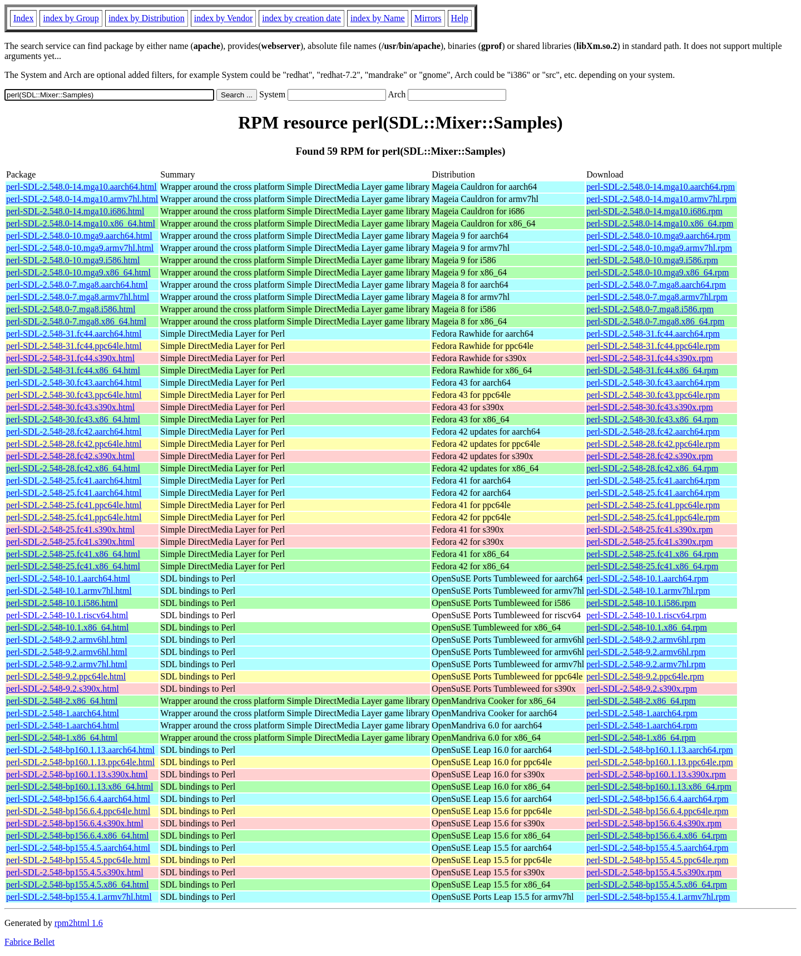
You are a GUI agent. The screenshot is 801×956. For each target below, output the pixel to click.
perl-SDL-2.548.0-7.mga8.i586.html (70, 309)
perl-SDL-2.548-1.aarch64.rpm (642, 713)
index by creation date (301, 18)
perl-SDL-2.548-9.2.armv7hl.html (66, 664)
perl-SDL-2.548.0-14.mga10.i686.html (75, 211)
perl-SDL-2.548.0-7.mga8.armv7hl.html (77, 297)
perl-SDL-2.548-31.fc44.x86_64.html (73, 370)
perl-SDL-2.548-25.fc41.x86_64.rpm (652, 554)
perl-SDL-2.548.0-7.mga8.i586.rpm (650, 309)
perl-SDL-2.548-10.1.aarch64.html (68, 578)
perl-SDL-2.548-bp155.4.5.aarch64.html (78, 847)
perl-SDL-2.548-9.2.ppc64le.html (66, 676)
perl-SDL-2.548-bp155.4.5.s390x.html (75, 872)
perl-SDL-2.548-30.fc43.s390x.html (70, 407)
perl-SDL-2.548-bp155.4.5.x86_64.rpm (656, 884)
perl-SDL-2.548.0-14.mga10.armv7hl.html (82, 199)
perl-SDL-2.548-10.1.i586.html (62, 603)
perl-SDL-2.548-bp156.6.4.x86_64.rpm (656, 835)
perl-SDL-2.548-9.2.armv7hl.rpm (645, 664)
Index (23, 18)
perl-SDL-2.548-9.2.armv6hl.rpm (645, 639)
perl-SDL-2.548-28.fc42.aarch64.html (73, 431)
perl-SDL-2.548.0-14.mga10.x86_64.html (80, 223)
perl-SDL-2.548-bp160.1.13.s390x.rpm (656, 774)
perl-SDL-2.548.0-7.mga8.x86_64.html (76, 321)
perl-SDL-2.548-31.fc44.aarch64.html (73, 333)
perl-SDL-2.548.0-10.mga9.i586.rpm (652, 260)
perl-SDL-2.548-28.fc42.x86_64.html (73, 468)
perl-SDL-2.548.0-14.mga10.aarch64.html (81, 186)
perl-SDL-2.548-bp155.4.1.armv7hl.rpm (658, 896)
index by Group (70, 18)
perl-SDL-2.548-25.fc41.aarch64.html (73, 480)
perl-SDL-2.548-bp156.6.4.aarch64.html (78, 799)
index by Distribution (146, 18)
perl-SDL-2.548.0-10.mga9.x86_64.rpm (657, 272)
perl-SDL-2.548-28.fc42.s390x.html (70, 456)
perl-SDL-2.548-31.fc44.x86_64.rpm (652, 370)
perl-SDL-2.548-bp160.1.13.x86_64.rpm (658, 786)
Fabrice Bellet (29, 942)
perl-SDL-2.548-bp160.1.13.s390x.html (77, 774)
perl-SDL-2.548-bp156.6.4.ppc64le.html (78, 811)
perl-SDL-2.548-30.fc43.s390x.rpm (649, 407)
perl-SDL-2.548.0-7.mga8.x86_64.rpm (655, 321)
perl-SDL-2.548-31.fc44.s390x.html (70, 358)
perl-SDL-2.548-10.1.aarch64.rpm (647, 578)
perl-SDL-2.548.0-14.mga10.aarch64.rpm (660, 186)
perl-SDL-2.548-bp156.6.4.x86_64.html (77, 835)
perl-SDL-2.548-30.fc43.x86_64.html (73, 419)
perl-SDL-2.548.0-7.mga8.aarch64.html (77, 284)
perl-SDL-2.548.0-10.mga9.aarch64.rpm (658, 235)
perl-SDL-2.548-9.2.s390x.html (62, 688)
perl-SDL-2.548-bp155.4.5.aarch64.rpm (657, 847)
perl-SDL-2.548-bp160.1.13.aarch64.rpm (659, 750)
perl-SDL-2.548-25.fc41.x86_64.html (73, 554)
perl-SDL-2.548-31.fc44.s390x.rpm (649, 358)
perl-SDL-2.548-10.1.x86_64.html (67, 627)
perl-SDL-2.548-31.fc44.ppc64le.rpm (653, 346)
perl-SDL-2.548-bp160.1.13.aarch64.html (80, 750)
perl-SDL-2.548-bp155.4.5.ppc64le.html (78, 860)
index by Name (377, 18)
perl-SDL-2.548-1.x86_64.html (61, 737)
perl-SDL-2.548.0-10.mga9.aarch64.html (79, 235)
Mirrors (428, 18)
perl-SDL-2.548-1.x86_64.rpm (641, 737)
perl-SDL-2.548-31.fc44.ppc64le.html (74, 346)
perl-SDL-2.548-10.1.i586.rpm (641, 603)
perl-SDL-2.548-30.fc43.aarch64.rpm (653, 382)
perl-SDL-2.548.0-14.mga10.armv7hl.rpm (661, 199)
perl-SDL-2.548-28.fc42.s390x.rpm (649, 456)
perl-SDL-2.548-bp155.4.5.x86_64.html (77, 884)
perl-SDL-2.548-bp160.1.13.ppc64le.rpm (659, 762)
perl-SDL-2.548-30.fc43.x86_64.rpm (652, 419)
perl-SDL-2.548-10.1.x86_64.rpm (646, 627)
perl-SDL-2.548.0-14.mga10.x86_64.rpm (659, 223)
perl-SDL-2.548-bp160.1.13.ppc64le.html (80, 762)
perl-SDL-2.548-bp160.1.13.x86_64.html (79, 786)
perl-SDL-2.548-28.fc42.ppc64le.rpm (653, 444)
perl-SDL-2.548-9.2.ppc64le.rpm (645, 676)
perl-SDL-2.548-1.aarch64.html (62, 713)
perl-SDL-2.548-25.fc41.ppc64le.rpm (653, 505)
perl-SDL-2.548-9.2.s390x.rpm (641, 688)
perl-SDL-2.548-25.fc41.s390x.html (70, 529)
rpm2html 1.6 (79, 923)
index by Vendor (223, 18)
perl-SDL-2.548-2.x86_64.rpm (641, 701)
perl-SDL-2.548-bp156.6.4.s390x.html (75, 823)
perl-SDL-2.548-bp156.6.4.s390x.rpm (653, 823)
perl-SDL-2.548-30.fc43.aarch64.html (73, 382)
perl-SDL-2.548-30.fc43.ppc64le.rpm (653, 395)
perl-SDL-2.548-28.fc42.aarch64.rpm (653, 431)
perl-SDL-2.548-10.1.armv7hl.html (69, 590)
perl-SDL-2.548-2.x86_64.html (61, 701)
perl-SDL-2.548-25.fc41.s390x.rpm (649, 529)
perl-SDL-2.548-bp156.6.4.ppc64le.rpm (657, 811)
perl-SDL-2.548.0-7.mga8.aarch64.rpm (656, 284)
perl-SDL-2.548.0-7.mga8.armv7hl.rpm (657, 297)
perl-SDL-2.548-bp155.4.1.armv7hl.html (79, 896)
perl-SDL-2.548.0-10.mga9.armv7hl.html (80, 248)
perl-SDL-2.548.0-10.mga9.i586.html (73, 260)
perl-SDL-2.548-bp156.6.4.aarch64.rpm (657, 799)
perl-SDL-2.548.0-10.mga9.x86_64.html (78, 272)
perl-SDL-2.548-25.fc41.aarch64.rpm (653, 480)
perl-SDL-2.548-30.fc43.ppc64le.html (74, 395)
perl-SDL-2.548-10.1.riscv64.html (67, 615)
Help (459, 18)
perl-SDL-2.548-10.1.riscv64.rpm (646, 615)
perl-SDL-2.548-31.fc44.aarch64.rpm (653, 333)
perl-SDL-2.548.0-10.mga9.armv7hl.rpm (659, 248)
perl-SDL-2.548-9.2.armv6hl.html (66, 639)
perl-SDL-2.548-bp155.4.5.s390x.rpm (653, 872)
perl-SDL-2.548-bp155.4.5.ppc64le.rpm (657, 860)
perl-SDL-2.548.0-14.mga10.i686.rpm (654, 211)
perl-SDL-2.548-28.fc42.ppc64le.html (74, 444)
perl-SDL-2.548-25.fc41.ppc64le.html (74, 505)
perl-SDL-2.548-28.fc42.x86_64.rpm (652, 468)
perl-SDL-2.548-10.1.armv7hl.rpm (648, 590)
